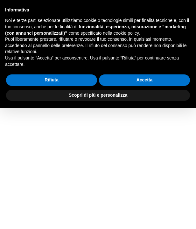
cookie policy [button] (126, 33)
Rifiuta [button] (52, 79)
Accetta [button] (144, 79)
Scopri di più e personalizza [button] (98, 95)
